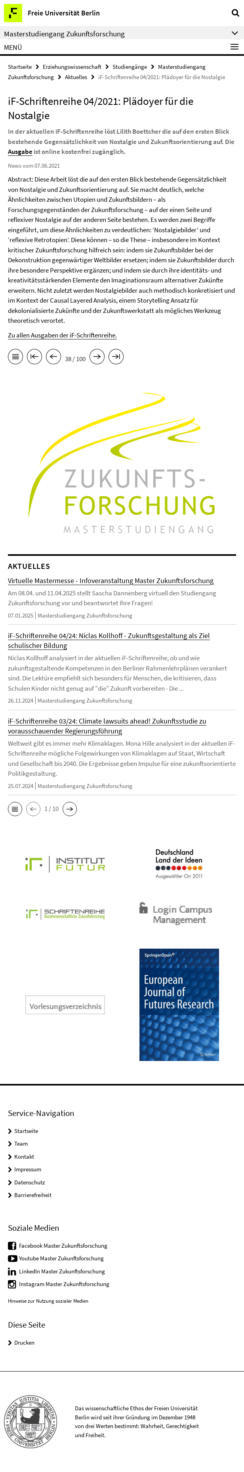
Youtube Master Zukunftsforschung (61, 1258)
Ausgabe (20, 151)
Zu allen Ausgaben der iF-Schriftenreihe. (62, 335)
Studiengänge (129, 66)
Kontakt (24, 1156)
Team (21, 1143)
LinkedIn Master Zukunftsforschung (62, 1271)
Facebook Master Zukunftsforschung (63, 1245)
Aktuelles (76, 77)
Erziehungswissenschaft (72, 66)
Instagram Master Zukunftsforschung (64, 1284)
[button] (15, 809)
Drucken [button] (24, 1342)
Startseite (20, 66)
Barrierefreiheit (32, 1195)
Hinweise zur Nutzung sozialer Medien (48, 1301)
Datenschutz (29, 1182)
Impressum (27, 1169)
